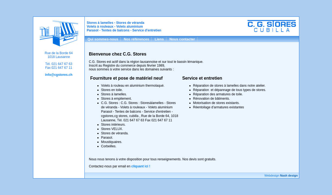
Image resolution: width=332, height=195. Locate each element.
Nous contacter (182, 39)
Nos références (136, 39)
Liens (159, 39)
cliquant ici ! (140, 166)
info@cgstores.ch (58, 75)
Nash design (289, 175)
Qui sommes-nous (103, 39)
